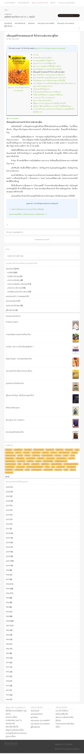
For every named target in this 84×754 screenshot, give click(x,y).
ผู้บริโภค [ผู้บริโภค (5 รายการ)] (45, 464)
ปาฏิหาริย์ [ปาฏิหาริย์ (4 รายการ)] (19, 469)
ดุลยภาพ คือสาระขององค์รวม (42, 100)
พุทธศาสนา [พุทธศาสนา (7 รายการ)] (10, 461)
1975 (8, 676)
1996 (8, 584)
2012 (8, 524)
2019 (8, 505)
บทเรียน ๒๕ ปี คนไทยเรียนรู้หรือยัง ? (20, 346)
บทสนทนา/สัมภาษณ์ (15, 287)
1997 (8, 579)
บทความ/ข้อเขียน (13, 280)
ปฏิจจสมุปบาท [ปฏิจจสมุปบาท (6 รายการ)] (61, 461)
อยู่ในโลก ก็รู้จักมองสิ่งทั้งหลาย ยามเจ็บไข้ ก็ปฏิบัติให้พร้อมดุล (52, 106)
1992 (8, 602)
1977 (8, 667)
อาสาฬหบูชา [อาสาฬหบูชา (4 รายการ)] (36, 469)
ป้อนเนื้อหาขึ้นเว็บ (12, 726)
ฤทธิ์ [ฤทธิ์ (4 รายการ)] (27, 469)
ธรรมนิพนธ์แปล (20, 23)
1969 (8, 699)
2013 (8, 519)
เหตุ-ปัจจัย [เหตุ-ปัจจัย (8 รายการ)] (31, 458)
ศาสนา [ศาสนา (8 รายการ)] (58, 455)
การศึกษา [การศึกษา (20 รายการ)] (18, 449)
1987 (8, 625)
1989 (8, 616)
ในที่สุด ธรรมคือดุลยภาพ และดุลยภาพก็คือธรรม (48, 94)
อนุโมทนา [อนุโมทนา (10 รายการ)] (36, 452)
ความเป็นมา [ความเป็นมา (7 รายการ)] (61, 458)
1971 (7, 690)
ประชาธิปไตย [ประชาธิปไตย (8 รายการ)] (47, 455)
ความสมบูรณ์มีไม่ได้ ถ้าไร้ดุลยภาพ (43, 60)
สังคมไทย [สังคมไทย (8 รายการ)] (9, 458)
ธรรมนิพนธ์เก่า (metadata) (16, 296)
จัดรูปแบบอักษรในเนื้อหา (15, 729)
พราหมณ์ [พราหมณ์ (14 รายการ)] (50, 449)
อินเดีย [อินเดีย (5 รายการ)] (26, 464)
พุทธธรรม (31, 23)
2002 (8, 556)
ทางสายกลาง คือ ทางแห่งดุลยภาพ (44, 97)
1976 (8, 671)
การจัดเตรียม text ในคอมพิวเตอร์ (14, 722)
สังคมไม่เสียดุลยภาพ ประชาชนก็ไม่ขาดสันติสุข (47, 69)
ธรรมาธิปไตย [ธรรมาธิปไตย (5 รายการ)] (56, 464)
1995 (7, 588)
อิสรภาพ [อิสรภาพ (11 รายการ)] (60, 449)
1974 (8, 681)
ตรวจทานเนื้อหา (11, 717)
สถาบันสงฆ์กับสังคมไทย (15, 432)
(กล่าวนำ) (36, 55)
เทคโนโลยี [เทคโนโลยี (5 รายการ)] (10, 467)
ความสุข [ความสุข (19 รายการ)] (28, 449)
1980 (8, 657)
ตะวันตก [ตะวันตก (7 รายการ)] (21, 461)
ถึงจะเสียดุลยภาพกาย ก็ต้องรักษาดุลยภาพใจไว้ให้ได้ (49, 80)
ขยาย (7, 476)
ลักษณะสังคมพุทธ (13, 407)
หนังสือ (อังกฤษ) (13, 276)
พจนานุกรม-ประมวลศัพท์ (46, 23)
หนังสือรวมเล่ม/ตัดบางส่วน (17, 291)
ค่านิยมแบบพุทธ (12, 321)
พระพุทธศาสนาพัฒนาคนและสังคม (19, 370)
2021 (8, 496)
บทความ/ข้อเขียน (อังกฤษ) (17, 284)
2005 (8, 542)
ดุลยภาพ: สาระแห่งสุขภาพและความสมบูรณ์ (50, 48)
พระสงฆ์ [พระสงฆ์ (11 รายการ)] (69, 449)
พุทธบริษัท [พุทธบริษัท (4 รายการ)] (48, 469)
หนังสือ (10, 272)
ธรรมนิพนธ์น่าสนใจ (13, 316)
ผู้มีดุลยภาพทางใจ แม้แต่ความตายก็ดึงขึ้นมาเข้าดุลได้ (49, 103)
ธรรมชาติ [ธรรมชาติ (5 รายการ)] (35, 464)
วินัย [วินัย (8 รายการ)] (72, 455)
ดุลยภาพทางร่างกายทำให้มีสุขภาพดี (44, 63)
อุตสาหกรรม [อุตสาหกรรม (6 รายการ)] (10, 464)
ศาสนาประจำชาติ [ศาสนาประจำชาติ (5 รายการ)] (71, 464)
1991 (7, 607)
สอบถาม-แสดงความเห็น (40, 2)
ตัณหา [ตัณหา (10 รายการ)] (74, 452)
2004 (8, 547)
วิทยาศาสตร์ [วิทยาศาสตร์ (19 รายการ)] (38, 449)
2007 (8, 537)
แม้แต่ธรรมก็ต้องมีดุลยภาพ (41, 89)
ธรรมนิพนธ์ (8, 23)
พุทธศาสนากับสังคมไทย (15, 383)
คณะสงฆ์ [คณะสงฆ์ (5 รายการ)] (20, 467)
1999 (7, 570)
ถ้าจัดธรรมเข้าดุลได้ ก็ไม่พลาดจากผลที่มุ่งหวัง (47, 92)
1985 (8, 634)
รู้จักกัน (53, 2)
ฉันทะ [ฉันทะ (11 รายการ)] (18, 452)
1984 (8, 639)
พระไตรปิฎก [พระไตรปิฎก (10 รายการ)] (64, 452)
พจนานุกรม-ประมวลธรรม (65, 23)
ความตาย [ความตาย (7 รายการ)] (50, 458)
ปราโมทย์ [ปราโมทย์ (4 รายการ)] (60, 467)
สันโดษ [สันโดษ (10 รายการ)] (45, 452)
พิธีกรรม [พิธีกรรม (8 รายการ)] (36, 455)
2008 (8, 533)
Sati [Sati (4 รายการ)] (66, 469)
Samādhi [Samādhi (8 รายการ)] (20, 458)
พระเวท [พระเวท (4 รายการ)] (58, 469)
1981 (7, 653)
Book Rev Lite (59, 749)
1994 (8, 593)
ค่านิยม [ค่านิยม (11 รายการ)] (26, 452)
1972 (8, 685)
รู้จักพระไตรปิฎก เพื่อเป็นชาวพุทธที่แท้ (20, 395)
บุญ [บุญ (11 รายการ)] (77, 449)
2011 (7, 528)
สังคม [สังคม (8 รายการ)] (27, 455)
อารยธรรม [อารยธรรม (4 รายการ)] (71, 467)
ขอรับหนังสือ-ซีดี (23, 2)
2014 (8, 514)
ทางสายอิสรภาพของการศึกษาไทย (18, 334)
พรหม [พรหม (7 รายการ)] (38, 461)
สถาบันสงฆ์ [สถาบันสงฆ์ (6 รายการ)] (48, 461)
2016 (8, 510)
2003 (8, 551)
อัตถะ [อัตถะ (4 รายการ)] (73, 469)
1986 (8, 630)
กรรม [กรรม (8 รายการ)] (66, 455)
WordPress (76, 749)
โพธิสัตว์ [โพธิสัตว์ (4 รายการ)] (9, 469)
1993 (7, 597)
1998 (8, 574)
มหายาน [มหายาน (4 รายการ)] (9, 472)
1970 (8, 694)
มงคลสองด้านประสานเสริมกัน (42, 57)
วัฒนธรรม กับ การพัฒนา (15, 419)
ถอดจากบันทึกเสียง (13, 305)
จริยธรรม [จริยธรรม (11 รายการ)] (9, 452)
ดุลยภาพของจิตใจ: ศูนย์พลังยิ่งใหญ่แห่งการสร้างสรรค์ (49, 77)
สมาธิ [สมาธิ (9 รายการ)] (20, 455)
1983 (8, 644)
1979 (8, 662)
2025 (8, 487)
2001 (8, 560)
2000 (8, 565)
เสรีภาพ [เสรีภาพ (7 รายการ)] (41, 458)
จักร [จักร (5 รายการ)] (47, 467)
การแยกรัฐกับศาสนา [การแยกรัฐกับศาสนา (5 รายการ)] (35, 467)
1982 (8, 648)
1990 (8, 611)
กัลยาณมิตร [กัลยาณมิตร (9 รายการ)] (10, 455)
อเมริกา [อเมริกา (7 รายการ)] (30, 461)
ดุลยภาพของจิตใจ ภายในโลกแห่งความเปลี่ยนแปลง (49, 75)
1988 (8, 621)
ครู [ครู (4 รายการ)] (53, 467)
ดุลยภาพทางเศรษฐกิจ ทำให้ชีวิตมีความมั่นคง (47, 66)
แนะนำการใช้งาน (9, 2)
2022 (8, 491)
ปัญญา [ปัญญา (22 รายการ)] (9, 449)
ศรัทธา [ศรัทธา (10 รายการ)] (53, 452)
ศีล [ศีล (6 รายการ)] (19, 464)
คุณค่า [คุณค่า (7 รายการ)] (71, 458)
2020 (8, 500)
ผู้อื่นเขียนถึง (8, 26)
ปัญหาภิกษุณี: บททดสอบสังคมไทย (19, 358)
